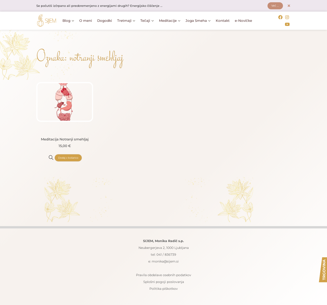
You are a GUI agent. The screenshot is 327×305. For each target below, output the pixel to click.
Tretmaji (126, 20)
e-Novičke (243, 20)
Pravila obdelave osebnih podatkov (163, 274)
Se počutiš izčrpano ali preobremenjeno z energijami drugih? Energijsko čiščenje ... (104, 6)
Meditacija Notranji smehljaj (65, 138)
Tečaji (147, 20)
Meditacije (169, 20)
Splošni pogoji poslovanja (163, 281)
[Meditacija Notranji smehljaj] (49, 156)
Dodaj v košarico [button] (68, 157)
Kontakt (223, 20)
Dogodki (104, 20)
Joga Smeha (198, 20)
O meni (85, 20)
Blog (68, 20)
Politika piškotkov (163, 288)
